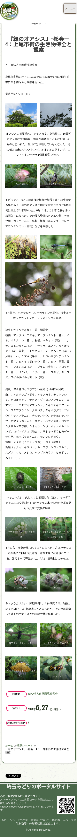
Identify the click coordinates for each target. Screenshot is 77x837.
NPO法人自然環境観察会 (43, 693)
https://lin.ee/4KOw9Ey (13, 806)
